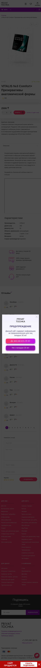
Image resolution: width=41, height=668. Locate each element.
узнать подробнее (28, 664)
